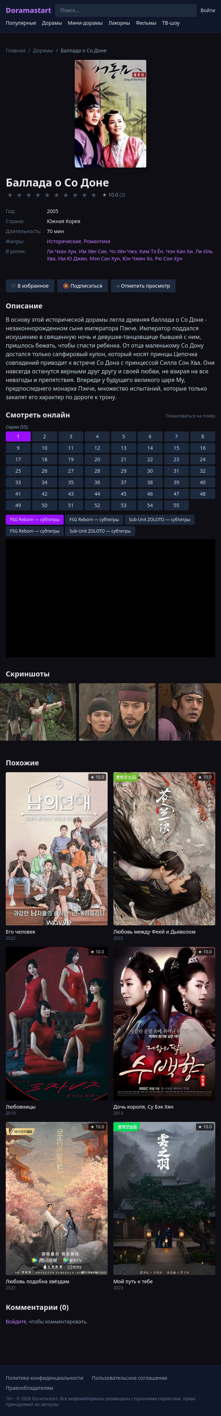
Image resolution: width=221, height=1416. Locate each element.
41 (18, 493)
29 (124, 470)
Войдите (16, 1321)
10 (45, 447)
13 (124, 447)
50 (45, 505)
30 (150, 470)
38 (150, 482)
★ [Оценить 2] (19, 194)
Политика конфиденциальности (44, 1377)
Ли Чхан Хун (61, 251)
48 (203, 493)
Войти (208, 10)
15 (176, 447)
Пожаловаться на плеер (190, 416)
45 (124, 493)
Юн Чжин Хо (137, 258)
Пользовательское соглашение (129, 1377)
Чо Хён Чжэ (123, 251)
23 (176, 459)
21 (124, 459)
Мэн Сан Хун (105, 258)
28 (97, 470)
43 (71, 493)
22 (150, 459)
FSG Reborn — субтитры (34, 519)
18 (45, 459)
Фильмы (146, 22)
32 (203, 470)
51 (71, 505)
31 (176, 470)
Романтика (97, 241)
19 (71, 459)
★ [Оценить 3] (28, 194)
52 (97, 505)
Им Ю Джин (72, 258)
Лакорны (119, 22)
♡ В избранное (30, 285)
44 (97, 493)
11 (71, 447)
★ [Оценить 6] (56, 194)
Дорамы (52, 22)
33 (18, 482)
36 (97, 482)
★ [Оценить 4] (38, 194)
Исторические (64, 241)
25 (18, 470)
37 (124, 482)
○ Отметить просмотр (143, 285)
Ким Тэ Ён (151, 251)
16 (203, 447)
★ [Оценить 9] (84, 194)
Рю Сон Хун (168, 258)
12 (97, 447)
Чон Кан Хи (179, 251)
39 (176, 482)
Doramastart (28, 10)
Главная (15, 50)
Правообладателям (29, 1387)
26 (45, 470)
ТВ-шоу (171, 22)
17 (18, 459)
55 (176, 505)
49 (18, 505)
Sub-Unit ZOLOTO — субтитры (159, 519)
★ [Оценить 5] (47, 194)
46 (150, 493)
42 (45, 493)
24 (203, 459)
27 (71, 470)
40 (203, 482)
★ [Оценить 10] (94, 194)
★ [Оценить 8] (75, 194)
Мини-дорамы (85, 22)
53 (124, 505)
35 (71, 482)
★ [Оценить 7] (66, 194)
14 (150, 447)
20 (97, 459)
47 (176, 493)
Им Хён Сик (93, 251)
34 (45, 482)
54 (150, 505)
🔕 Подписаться (82, 285)
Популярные (21, 22)
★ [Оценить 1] (10, 194)
